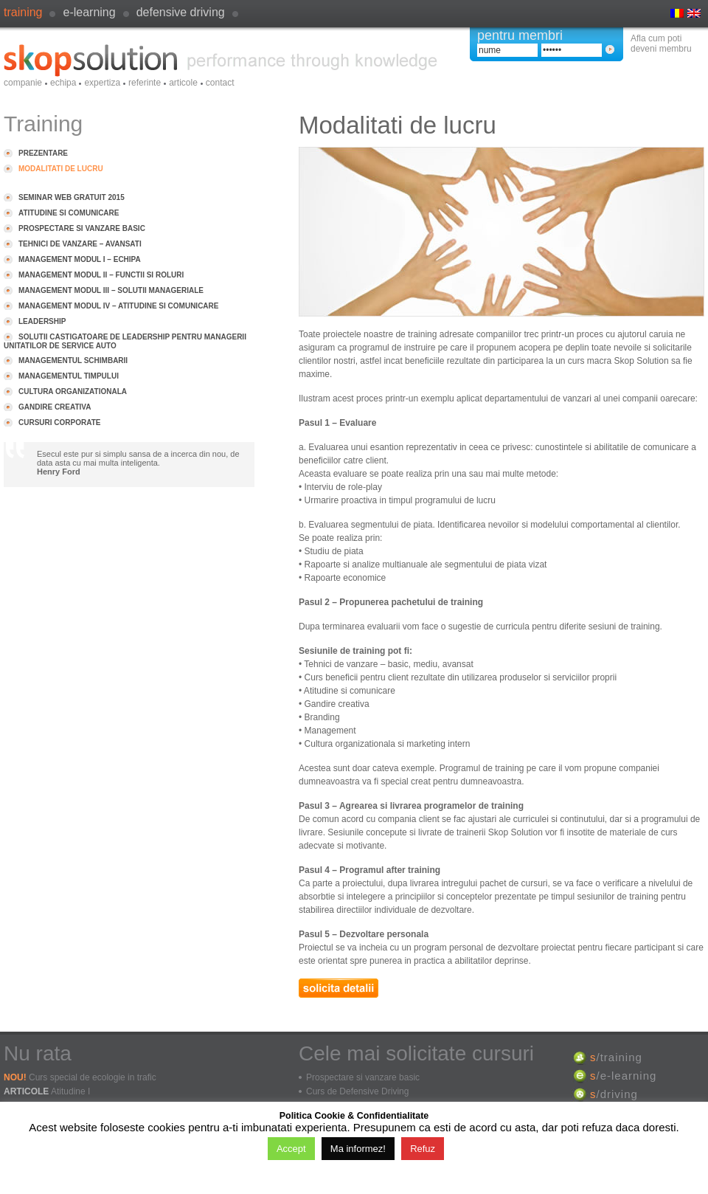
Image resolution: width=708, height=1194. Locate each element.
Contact (220, 82)
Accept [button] (291, 1148)
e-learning (89, 12)
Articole (183, 82)
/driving (614, 1094)
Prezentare (43, 153)
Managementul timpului (68, 376)
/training (616, 1057)
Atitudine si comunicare (68, 213)
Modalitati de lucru (60, 169)
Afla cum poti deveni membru (661, 43)
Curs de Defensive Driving (357, 1091)
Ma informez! (358, 1148)
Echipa (63, 82)
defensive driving (180, 12)
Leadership (42, 321)
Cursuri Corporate (59, 422)
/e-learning (623, 1075)
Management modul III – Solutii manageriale (111, 290)
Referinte (144, 82)
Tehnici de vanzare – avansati (80, 244)
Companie (23, 82)
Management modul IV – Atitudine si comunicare (118, 306)
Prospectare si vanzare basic (81, 228)
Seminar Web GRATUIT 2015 (71, 197)
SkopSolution (220, 60)
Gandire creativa (54, 407)
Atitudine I (70, 1091)
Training (23, 12)
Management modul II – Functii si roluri (101, 275)
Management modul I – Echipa (79, 259)
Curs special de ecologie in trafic (92, 1077)
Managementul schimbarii (73, 360)
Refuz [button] (422, 1148)
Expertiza (102, 82)
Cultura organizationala (72, 391)
